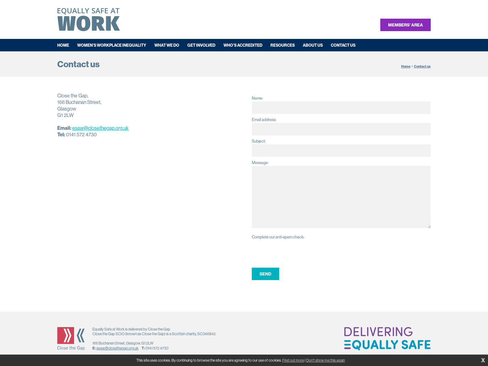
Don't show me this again (325, 360)
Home (406, 66)
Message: (260, 162)
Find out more (293, 360)
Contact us (422, 66)
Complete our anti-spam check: (278, 237)
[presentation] (299, 252)
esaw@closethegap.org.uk (100, 128)
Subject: (258, 141)
